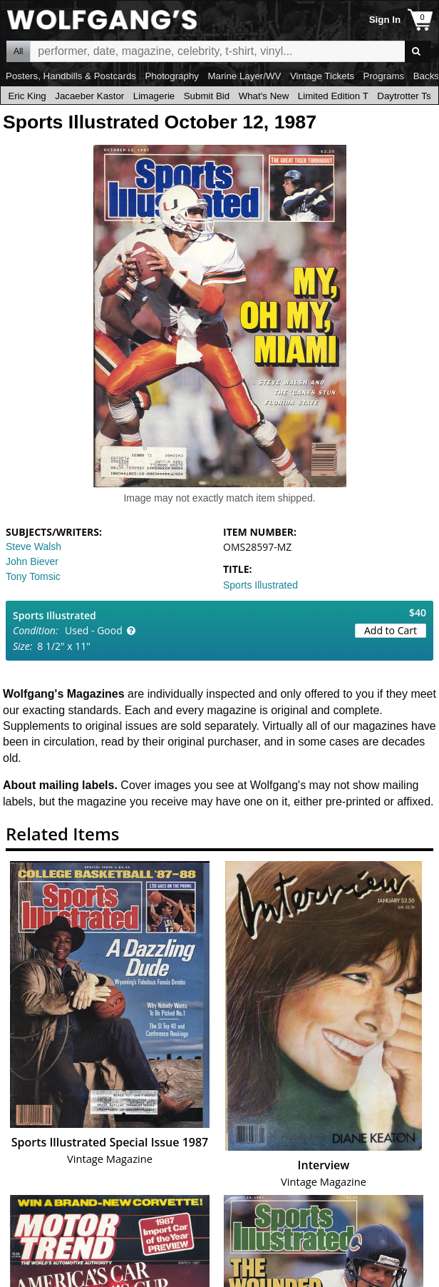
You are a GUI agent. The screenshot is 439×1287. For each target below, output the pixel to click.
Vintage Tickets (322, 76)
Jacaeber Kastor (89, 96)
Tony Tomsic (33, 576)
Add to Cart (390, 630)
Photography (172, 76)
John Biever (32, 561)
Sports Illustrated (260, 585)
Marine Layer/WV (244, 76)
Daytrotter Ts (403, 96)
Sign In (385, 19)
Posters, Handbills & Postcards (71, 76)
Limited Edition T (333, 96)
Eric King (27, 96)
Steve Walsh (33, 546)
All (18, 51)
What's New (264, 96)
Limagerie (154, 96)
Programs (384, 76)
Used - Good (94, 630)
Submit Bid (206, 96)
